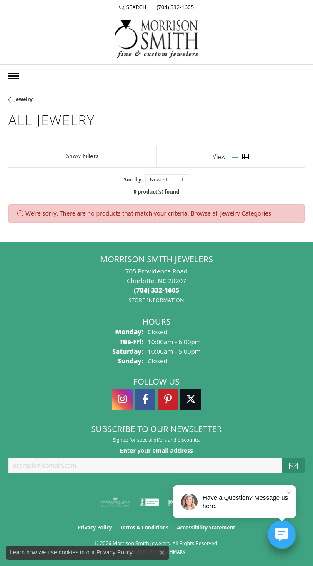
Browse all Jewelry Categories (230, 213)
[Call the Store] (156, 290)
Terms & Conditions (144, 527)
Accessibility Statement (206, 527)
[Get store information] (156, 300)
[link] (174, 7)
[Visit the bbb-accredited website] (149, 502)
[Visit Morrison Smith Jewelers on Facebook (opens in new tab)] (145, 399)
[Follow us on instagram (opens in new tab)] (122, 399)
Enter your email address (156, 450)
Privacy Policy (95, 527)
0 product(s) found (157, 191)
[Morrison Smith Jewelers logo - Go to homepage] (156, 39)
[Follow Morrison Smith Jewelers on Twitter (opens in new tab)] (190, 399)
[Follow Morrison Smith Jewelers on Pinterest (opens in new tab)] (168, 399)
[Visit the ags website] (115, 502)
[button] (133, 7)
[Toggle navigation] (14, 76)
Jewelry (23, 99)
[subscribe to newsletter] (293, 465)
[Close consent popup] (162, 552)
